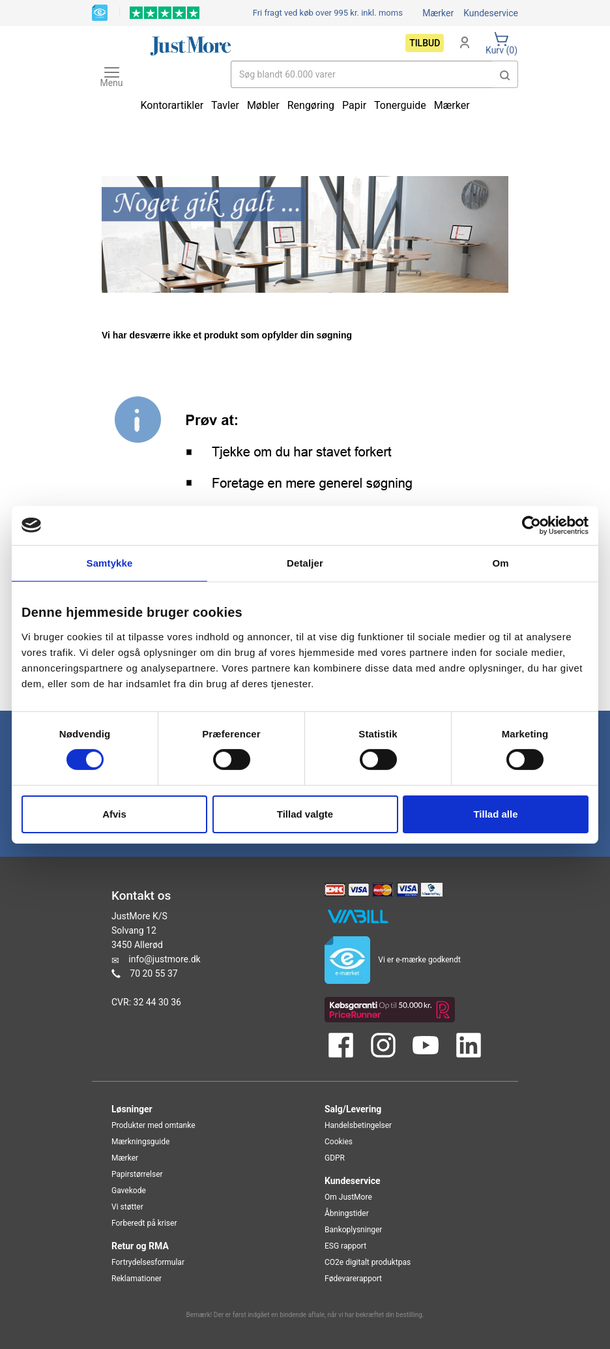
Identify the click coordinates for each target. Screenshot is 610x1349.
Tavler (225, 105)
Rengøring (310, 105)
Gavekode (128, 1190)
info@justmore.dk (164, 959)
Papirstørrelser (137, 1174)
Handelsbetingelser (358, 1125)
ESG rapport (345, 1246)
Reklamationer (136, 1278)
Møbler (263, 105)
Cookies (339, 1141)
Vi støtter (127, 1206)
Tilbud (424, 43)
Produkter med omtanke (153, 1125)
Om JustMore (348, 1197)
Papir (354, 105)
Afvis (114, 814)
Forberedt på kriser (144, 1223)
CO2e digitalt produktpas (368, 1262)
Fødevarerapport (353, 1278)
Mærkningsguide (140, 1141)
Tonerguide (400, 105)
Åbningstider (347, 1213)
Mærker (438, 13)
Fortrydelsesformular (147, 1262)
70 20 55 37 (153, 973)
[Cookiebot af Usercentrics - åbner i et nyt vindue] (531, 525)
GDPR (335, 1158)
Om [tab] (500, 562)
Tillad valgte (305, 814)
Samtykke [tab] (110, 562)
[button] (505, 74)
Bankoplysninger (353, 1229)
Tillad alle (495, 814)
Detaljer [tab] (305, 562)
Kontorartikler (171, 105)
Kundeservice (490, 13)
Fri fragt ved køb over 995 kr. (328, 13)
